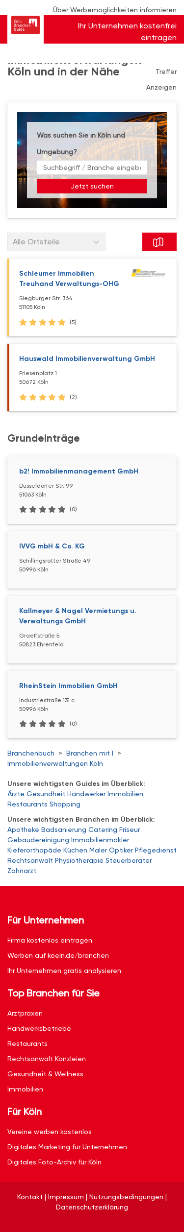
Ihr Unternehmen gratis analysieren (64, 970)
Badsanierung (63, 829)
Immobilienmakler (100, 840)
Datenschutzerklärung (92, 1207)
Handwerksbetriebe (39, 1028)
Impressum (66, 1197)
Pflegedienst (156, 850)
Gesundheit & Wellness (45, 1074)
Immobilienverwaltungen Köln (55, 763)
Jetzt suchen (92, 186)
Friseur (129, 829)
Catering (102, 829)
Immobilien (125, 794)
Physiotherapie (79, 860)
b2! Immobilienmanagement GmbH (78, 471)
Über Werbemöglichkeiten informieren (115, 10)
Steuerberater (128, 860)
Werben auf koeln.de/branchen (58, 955)
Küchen (75, 850)
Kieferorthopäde (34, 850)
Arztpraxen (25, 1013)
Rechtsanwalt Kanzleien (46, 1059)
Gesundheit (45, 794)
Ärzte (16, 794)
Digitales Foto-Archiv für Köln (54, 1162)
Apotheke (23, 829)
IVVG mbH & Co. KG (52, 546)
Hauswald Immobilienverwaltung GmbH (87, 359)
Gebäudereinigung (38, 840)
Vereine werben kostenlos (49, 1132)
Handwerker (86, 794)
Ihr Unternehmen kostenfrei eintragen (127, 31)
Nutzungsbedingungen (126, 1197)
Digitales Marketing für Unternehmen (67, 1147)
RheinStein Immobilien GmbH (68, 686)
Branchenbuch (30, 753)
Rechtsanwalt (30, 860)
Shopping (65, 804)
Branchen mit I (89, 753)
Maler (98, 850)
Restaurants (27, 804)
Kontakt (30, 1197)
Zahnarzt (21, 871)
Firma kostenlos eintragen (49, 940)
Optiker (121, 850)
